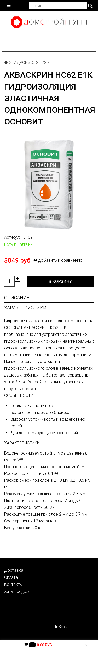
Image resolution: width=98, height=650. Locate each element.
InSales (61, 626)
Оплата (11, 577)
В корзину (60, 281)
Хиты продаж (17, 591)
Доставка (13, 570)
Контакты (13, 584)
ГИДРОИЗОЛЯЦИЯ (29, 62)
